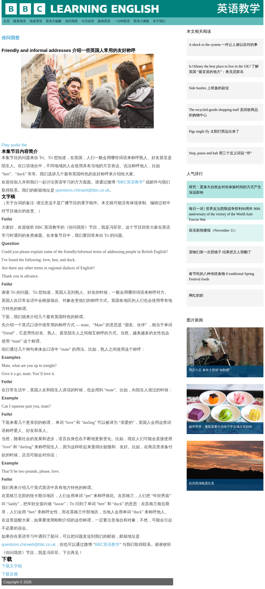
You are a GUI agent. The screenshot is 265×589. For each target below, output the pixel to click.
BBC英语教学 (130, 182)
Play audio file (14, 145)
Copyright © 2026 (23, 582)
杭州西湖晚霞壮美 (201, 483)
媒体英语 (104, 21)
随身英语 (19, 21)
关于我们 (159, 21)
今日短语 (87, 21)
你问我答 (71, 21)
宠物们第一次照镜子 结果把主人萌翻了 (220, 252)
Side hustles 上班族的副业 (209, 88)
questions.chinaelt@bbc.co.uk (82, 190)
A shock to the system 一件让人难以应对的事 (223, 45)
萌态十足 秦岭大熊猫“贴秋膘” (209, 370)
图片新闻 (195, 320)
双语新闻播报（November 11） (213, 230)
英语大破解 (54, 21)
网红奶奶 (196, 295)
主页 (6, 21)
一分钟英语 (122, 21)
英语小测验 (141, 21)
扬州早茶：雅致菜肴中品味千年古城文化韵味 (220, 426)
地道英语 (36, 21)
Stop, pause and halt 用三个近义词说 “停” (220, 153)
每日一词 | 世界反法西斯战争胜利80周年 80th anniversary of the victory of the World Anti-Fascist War (224, 214)
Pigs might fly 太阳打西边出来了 (214, 131)
